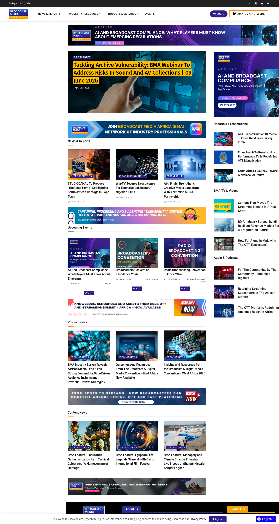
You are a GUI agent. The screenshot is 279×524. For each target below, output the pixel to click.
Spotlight (82, 57)
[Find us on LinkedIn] (261, 3)
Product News (79, 357)
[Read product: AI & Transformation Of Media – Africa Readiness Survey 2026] (223, 139)
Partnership (175, 176)
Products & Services (121, 13)
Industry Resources (83, 13)
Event (89, 293)
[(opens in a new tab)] (89, 253)
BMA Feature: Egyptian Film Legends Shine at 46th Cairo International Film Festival (134, 459)
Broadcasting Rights (132, 176)
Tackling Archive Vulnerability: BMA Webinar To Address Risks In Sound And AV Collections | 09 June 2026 (31, 39)
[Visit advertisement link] (32, 150)
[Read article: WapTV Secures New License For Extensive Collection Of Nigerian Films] (137, 164)
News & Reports (49, 13)
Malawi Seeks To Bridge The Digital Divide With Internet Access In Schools (41, 229)
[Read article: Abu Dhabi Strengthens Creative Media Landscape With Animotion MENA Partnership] (185, 164)
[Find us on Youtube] (267, 3)
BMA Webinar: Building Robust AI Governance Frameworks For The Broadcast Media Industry (40, 165)
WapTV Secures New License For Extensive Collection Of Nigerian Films (39, 87)
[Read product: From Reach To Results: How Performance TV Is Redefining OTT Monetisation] (223, 157)
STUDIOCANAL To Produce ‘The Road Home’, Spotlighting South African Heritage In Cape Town (39, 65)
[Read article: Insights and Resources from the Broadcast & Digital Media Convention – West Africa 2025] (185, 345)
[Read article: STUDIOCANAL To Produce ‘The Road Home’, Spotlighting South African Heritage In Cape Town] (89, 164)
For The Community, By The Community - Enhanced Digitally (257, 274)
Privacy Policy (198, 519)
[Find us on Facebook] (249, 3)
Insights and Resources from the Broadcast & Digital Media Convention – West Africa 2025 (184, 369)
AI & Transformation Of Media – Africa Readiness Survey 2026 (257, 138)
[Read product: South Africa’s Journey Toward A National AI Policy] (223, 176)
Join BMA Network (249, 13)
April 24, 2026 (81, 88)
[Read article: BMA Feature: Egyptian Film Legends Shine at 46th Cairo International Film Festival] (137, 436)
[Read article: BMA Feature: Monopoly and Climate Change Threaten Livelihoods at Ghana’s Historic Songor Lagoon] (185, 436)
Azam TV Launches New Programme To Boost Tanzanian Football (39, 187)
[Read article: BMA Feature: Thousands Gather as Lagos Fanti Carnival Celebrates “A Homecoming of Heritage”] (89, 436)
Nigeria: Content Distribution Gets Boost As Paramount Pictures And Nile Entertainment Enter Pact (40, 302)
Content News (79, 447)
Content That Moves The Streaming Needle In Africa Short (257, 207)
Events (149, 13)
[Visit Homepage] (18, 14)
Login (218, 13)
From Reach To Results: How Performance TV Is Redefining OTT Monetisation (257, 156)
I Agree (218, 519)
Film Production (81, 176)
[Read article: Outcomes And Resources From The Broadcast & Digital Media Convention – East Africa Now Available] (137, 345)
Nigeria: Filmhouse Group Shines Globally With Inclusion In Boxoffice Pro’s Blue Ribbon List (41, 251)
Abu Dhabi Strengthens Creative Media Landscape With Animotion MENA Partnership (40, 108)
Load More (33, 322)
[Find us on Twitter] (255, 3)
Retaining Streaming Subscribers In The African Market (256, 293)
